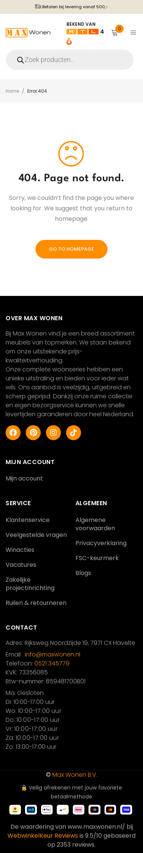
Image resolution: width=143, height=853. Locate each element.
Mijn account (24, 478)
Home (12, 91)
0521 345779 (51, 663)
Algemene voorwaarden (95, 524)
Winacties (20, 550)
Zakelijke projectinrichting (30, 583)
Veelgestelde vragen (36, 535)
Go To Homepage (71, 249)
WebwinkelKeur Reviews (42, 835)
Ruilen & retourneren (36, 603)
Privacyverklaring (101, 543)
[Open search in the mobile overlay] (71, 60)
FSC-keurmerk (97, 558)
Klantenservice (28, 520)
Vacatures (21, 564)
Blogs (83, 573)
